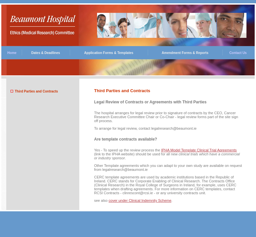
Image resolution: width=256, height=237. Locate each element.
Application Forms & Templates (108, 53)
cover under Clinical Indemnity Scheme (140, 200)
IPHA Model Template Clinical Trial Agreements (199, 150)
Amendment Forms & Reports (185, 53)
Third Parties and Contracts (36, 91)
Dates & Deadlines (45, 53)
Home (11, 53)
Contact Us (238, 53)
